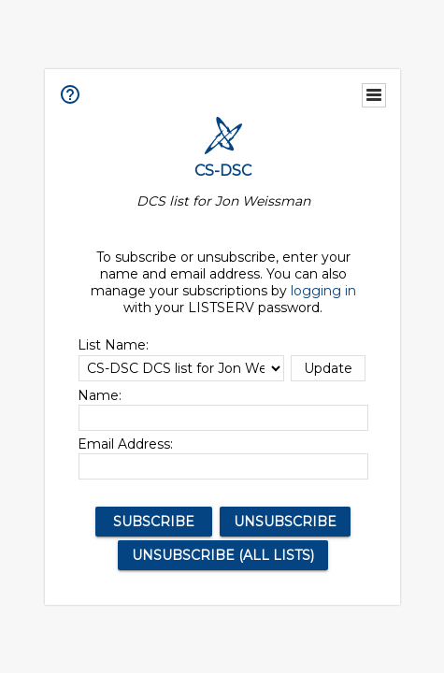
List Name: (113, 344)
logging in (323, 290)
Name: (100, 395)
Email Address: (125, 444)
